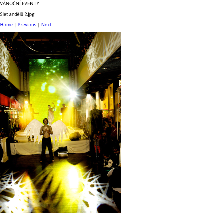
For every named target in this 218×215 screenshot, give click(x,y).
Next (46, 25)
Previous (27, 25)
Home (6, 25)
